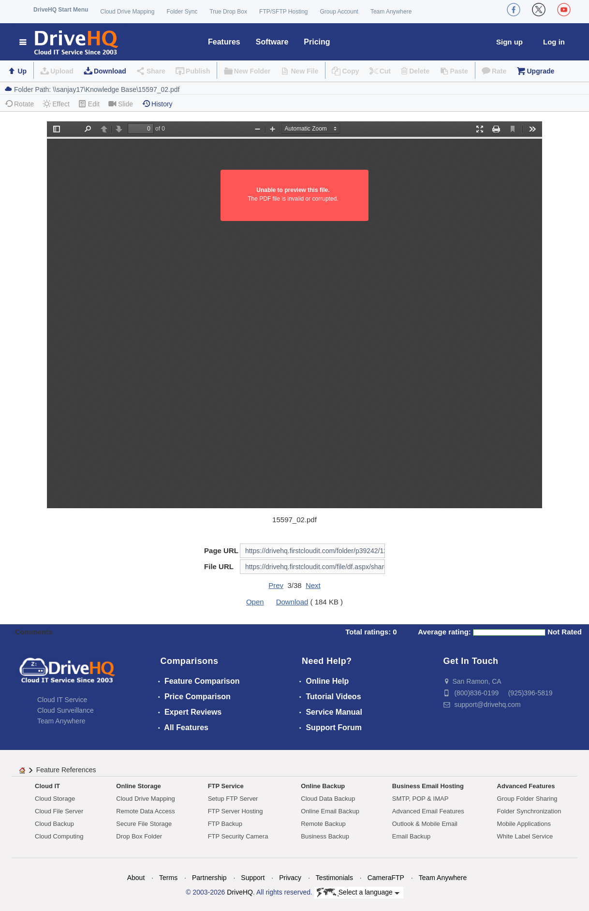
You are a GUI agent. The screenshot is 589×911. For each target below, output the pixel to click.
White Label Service (525, 836)
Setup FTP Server (233, 798)
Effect (56, 103)
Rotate (19, 103)
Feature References (66, 770)
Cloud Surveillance (65, 710)
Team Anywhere (391, 11)
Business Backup (325, 836)
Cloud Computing (59, 836)
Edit (89, 103)
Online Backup (323, 786)
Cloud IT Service (62, 700)
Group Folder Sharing (527, 798)
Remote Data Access (145, 811)
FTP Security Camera (238, 836)
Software (272, 42)
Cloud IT (47, 786)
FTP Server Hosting (235, 811)
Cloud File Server (59, 811)
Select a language (358, 892)
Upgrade (540, 71)
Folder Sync (181, 11)
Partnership (209, 878)
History (157, 103)
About (136, 878)
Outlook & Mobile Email (424, 823)
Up (22, 71)
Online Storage (138, 786)
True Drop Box (228, 11)
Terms (168, 878)
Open (255, 602)
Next (313, 585)
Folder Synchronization (529, 811)
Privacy (290, 878)
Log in (554, 42)
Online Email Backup (330, 811)
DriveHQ (240, 892)
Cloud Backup (54, 823)
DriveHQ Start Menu (60, 9)
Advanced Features (526, 786)
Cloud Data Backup (328, 798)
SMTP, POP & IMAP (420, 798)
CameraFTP (386, 878)
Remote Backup (323, 823)
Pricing (317, 42)
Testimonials (334, 878)
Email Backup (411, 836)
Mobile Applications (524, 823)
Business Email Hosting (428, 786)
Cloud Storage (55, 798)
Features (224, 42)
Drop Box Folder (139, 836)
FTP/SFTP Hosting (283, 11)
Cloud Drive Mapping (127, 11)
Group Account (339, 11)
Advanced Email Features (428, 811)
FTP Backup (225, 823)
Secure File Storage (144, 823)
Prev (275, 585)
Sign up (509, 42)
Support (253, 878)
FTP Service (226, 786)
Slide (120, 103)
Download (110, 71)
